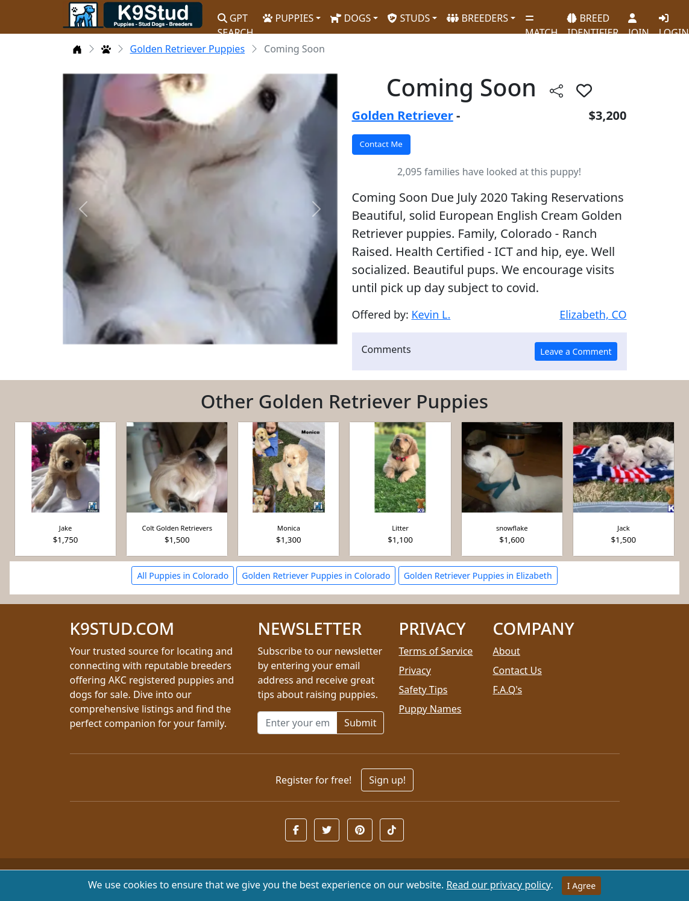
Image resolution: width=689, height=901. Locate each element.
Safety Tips (422, 689)
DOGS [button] (350, 18)
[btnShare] (556, 90)
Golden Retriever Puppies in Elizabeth (478, 575)
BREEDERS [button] (477, 18)
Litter (400, 527)
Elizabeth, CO (592, 314)
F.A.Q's (507, 689)
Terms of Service (435, 651)
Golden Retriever (402, 115)
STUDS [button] (409, 18)
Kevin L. (430, 314)
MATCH (541, 21)
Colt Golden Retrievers (177, 527)
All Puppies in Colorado (182, 575)
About (506, 651)
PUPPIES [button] (288, 18)
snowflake (512, 527)
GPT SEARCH (236, 20)
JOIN (638, 21)
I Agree (581, 885)
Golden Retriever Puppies (187, 49)
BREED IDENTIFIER (592, 20)
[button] (296, 829)
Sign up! (387, 780)
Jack (623, 527)
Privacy (414, 670)
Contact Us (516, 670)
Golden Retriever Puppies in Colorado (316, 575)
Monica (288, 527)
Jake (65, 527)
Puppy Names (429, 709)
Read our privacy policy (498, 884)
